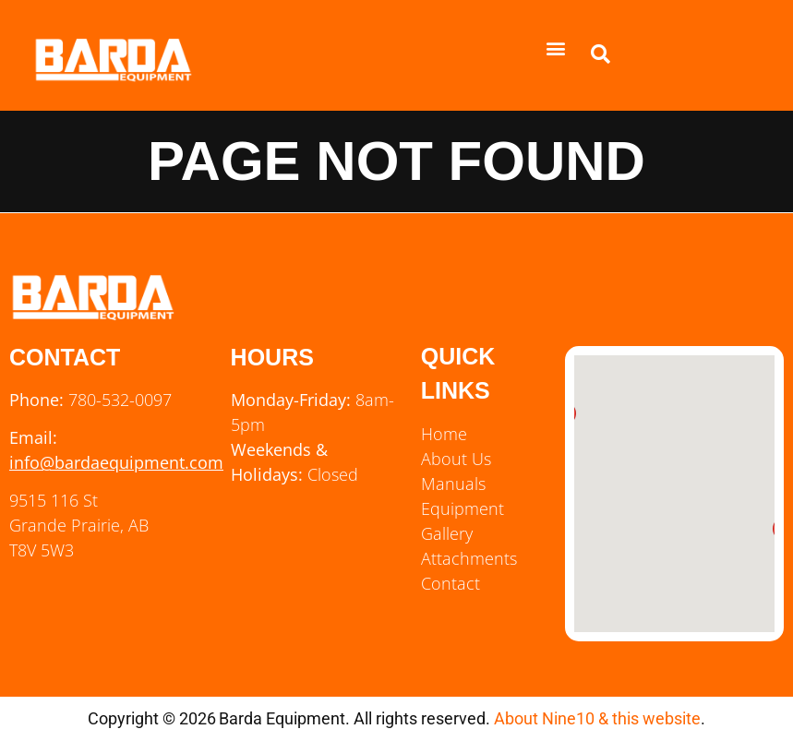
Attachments (469, 558)
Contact (450, 583)
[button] (556, 47)
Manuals (453, 483)
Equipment (462, 508)
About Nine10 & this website (597, 718)
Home (444, 434)
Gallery (447, 533)
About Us (456, 459)
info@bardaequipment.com (116, 462)
